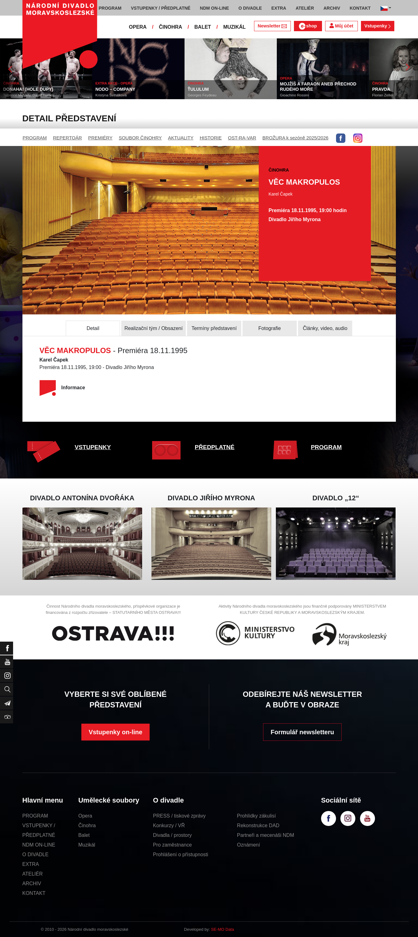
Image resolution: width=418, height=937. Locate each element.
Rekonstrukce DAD (258, 825)
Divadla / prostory (172, 835)
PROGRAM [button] (110, 8)
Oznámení (248, 844)
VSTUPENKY (93, 447)
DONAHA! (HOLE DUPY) (28, 89)
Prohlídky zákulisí (256, 815)
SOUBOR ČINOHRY (140, 137)
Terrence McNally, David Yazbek (28, 95)
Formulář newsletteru (302, 732)
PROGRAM (35, 137)
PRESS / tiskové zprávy (179, 815)
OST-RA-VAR (242, 137)
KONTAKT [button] (360, 8)
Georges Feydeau (202, 95)
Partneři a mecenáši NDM (265, 835)
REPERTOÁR (67, 137)
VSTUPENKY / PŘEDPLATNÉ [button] (160, 8)
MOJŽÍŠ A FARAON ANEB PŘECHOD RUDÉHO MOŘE (318, 86)
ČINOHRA (170, 27)
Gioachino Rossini (294, 95)
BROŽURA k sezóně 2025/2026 (295, 137)
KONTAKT (34, 893)
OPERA (138, 27)
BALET (203, 27)
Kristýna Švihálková (111, 95)
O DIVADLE (35, 854)
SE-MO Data (222, 929)
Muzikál (86, 844)
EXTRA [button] (278, 8)
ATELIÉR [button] (304, 8)
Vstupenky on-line (115, 732)
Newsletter (272, 25)
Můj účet (341, 25)
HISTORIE (211, 137)
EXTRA (30, 864)
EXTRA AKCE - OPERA (114, 83)
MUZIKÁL (234, 27)
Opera (85, 815)
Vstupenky (377, 25)
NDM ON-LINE (38, 844)
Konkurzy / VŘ (169, 825)
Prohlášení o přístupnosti (180, 854)
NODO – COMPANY (115, 89)
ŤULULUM (198, 89)
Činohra (87, 825)
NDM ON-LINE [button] (214, 8)
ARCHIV (31, 883)
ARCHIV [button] (332, 8)
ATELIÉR (32, 873)
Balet (83, 835)
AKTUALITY (181, 137)
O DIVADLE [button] (250, 8)
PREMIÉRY (100, 137)
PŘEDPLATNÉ (214, 447)
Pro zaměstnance (172, 844)
